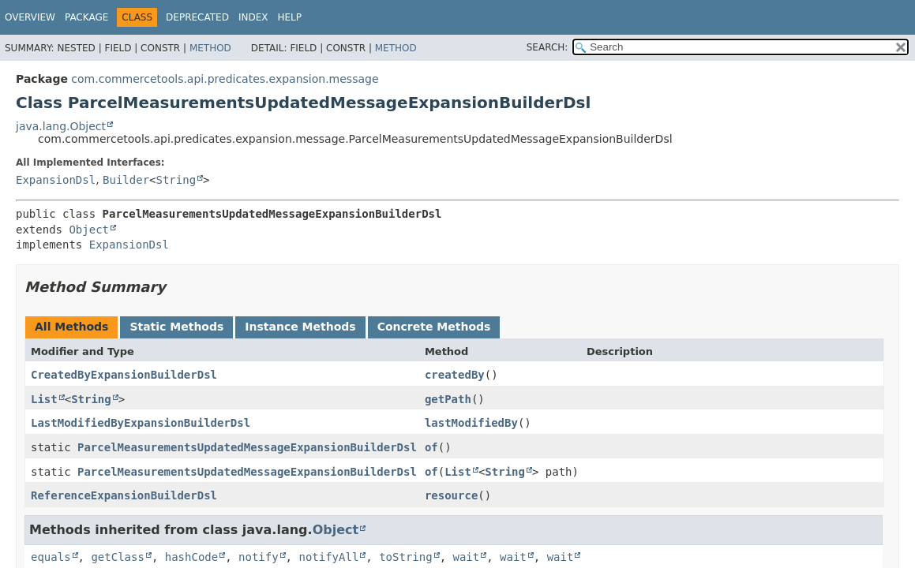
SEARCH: (547, 47)
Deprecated (197, 17)
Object (89, 229)
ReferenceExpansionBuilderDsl (124, 495)
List (44, 399)
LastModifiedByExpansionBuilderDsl (140, 423)
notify (258, 557)
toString (405, 557)
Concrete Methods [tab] (434, 326)
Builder (126, 180)
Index (253, 17)
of (431, 447)
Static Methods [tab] (176, 326)
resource (451, 495)
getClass (117, 557)
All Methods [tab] (71, 326)
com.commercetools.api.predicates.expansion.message (224, 79)
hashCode (191, 557)
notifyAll (328, 557)
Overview (30, 17)
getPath (448, 399)
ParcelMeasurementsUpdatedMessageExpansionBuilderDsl (247, 447)
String (176, 180)
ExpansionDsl (56, 180)
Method (210, 48)
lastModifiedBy (471, 423)
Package (86, 17)
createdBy (455, 374)
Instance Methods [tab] (300, 326)
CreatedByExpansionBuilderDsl (124, 374)
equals (51, 557)
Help (289, 17)
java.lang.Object (61, 126)
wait (465, 557)
